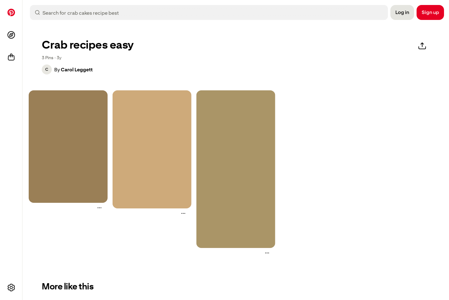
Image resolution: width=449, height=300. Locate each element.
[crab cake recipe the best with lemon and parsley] (152, 149)
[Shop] (11, 57)
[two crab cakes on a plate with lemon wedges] (68, 146)
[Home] (11, 12)
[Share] (422, 46)
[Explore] (11, 34)
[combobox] (213, 12)
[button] (47, 69)
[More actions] (99, 208)
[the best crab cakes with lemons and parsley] (235, 169)
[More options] (11, 287)
